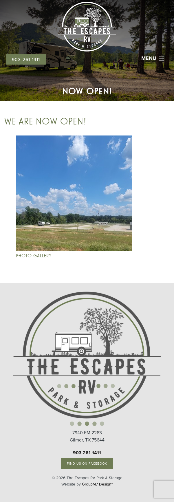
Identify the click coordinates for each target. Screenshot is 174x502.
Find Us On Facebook (87, 463)
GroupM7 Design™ (97, 484)
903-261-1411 (26, 59)
